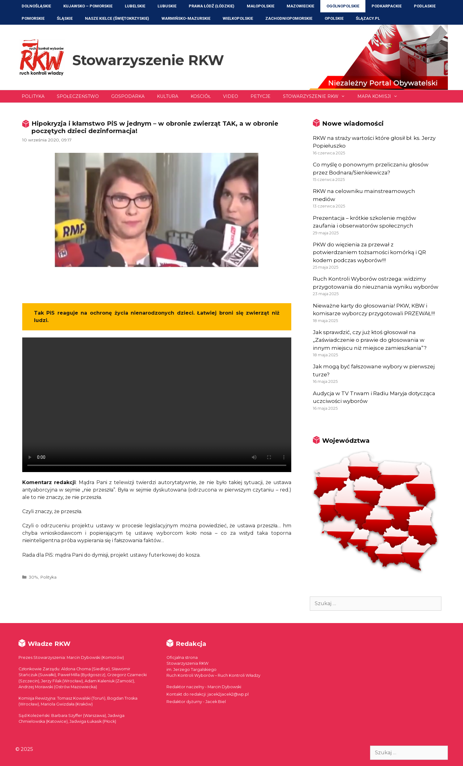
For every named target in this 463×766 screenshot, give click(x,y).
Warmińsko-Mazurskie (186, 18)
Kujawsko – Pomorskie (87, 6)
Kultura (167, 96)
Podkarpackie (387, 6)
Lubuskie (167, 6)
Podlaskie (425, 6)
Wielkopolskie (238, 18)
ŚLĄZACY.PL (368, 18)
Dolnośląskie (36, 6)
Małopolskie (260, 6)
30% (33, 577)
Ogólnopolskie (342, 6)
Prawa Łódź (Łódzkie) (211, 6)
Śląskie (65, 18)
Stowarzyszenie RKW (148, 60)
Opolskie (334, 18)
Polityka (33, 96)
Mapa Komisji (380, 96)
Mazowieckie (300, 6)
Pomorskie (33, 18)
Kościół (201, 96)
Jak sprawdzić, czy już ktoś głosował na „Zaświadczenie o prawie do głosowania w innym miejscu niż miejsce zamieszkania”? (370, 340)
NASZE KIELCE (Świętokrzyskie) (117, 18)
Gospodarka (128, 96)
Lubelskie (135, 6)
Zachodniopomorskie (288, 18)
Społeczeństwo (78, 96)
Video (230, 96)
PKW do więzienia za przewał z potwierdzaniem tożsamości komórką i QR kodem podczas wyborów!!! (369, 252)
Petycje (260, 96)
